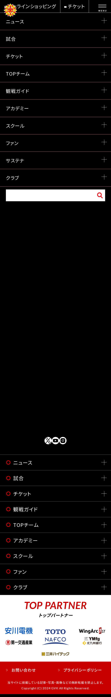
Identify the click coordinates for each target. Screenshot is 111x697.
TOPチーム (26, 527)
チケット (22, 496)
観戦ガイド (25, 512)
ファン (20, 574)
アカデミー (25, 543)
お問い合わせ (23, 673)
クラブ (20, 590)
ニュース (23, 465)
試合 (18, 481)
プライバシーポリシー (82, 673)
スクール (23, 559)
